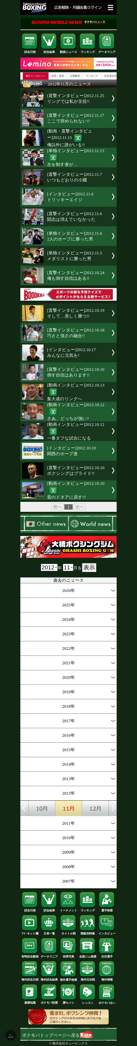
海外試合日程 (30, 978)
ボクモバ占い (107, 1001)
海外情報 (107, 978)
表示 (89, 567)
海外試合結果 (49, 978)
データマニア (107, 50)
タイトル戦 (68, 932)
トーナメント (68, 909)
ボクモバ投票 (49, 1001)
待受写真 (68, 955)
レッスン (88, 1001)
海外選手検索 (68, 978)
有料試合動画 (30, 955)
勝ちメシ (68, 1001)
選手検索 (107, 909)
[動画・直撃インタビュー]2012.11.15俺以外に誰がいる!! (69, 138)
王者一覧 (49, 932)
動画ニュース (68, 50)
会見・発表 (58, 76)
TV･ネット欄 (30, 932)
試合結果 (49, 50)
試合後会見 (110, 76)
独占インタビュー (36, 76)
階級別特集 (88, 932)
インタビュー (107, 932)
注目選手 (107, 955)
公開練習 (75, 76)
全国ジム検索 (88, 955)
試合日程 (30, 50)
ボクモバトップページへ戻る (57, 1035)
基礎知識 (30, 1001)
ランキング (88, 50)
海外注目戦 (88, 978)
